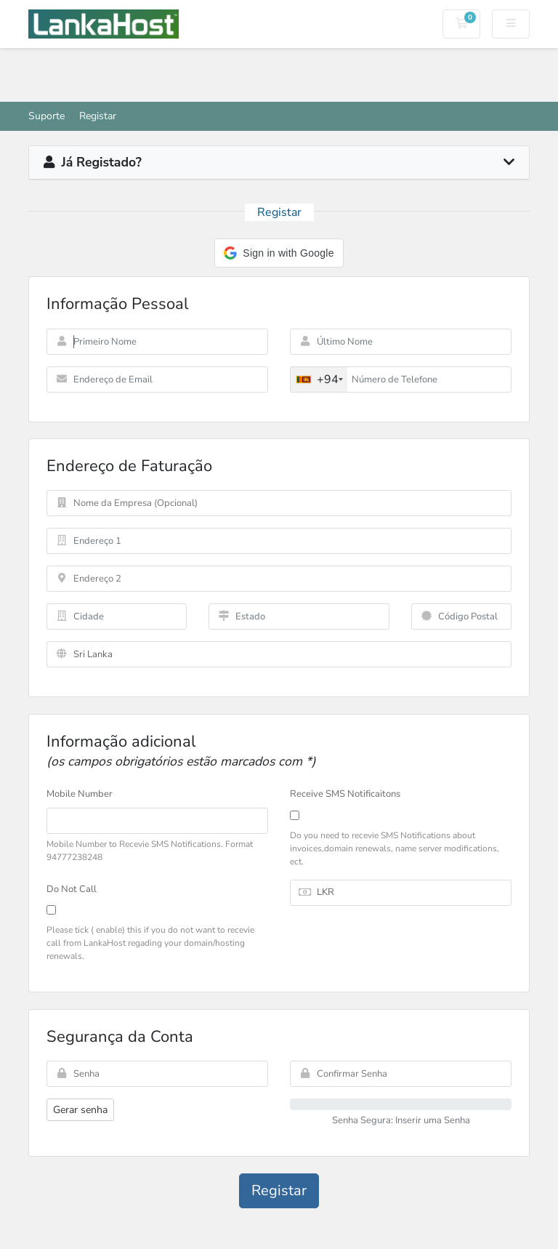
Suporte (46, 115)
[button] (278, 253)
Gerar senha (80, 1110)
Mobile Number (79, 793)
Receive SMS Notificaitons (345, 793)
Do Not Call (71, 889)
